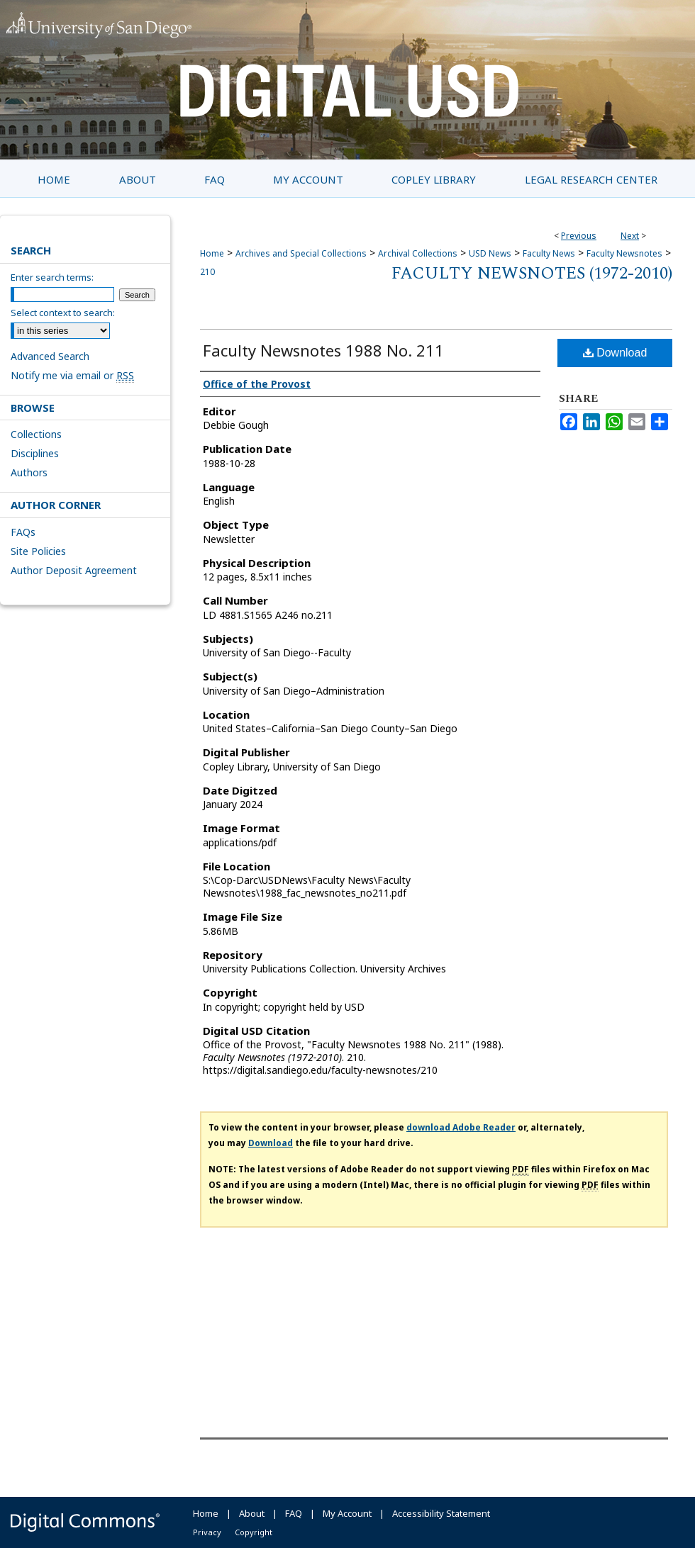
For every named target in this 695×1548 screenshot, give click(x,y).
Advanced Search (50, 356)
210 (207, 272)
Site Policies (38, 551)
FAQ (293, 1513)
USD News (490, 253)
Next (630, 236)
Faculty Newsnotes (624, 253)
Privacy (207, 1532)
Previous (578, 236)
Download (615, 353)
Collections (36, 434)
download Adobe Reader (461, 1127)
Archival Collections (417, 253)
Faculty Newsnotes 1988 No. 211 (323, 350)
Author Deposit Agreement (74, 570)
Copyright (253, 1532)
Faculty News (549, 253)
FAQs (23, 532)
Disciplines (35, 453)
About (252, 1513)
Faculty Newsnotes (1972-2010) (531, 273)
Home (212, 253)
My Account (347, 1513)
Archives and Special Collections (301, 253)
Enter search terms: (52, 277)
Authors (29, 472)
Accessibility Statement (441, 1513)
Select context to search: (63, 312)
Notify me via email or (72, 375)
